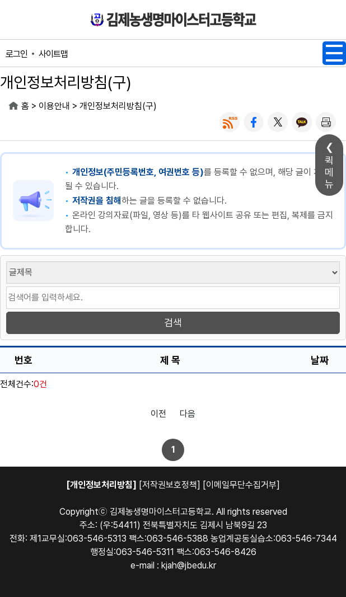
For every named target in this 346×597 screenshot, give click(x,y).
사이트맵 (53, 54)
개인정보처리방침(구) (118, 106)
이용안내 (54, 106)
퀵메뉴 (329, 172)
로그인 (16, 54)
